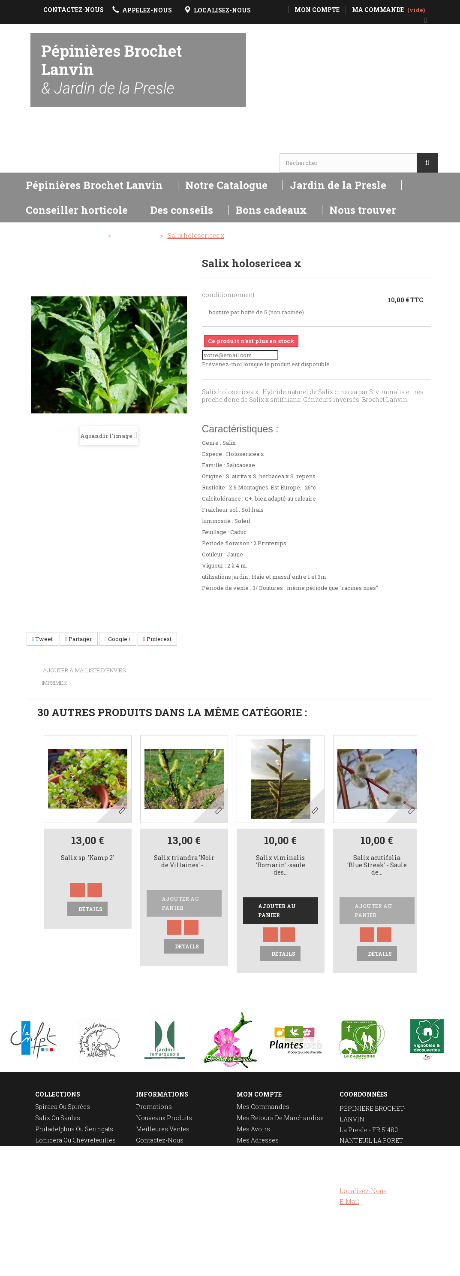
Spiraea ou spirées (62, 1107)
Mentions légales (162, 1162)
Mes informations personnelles (264, 1155)
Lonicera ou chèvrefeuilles (75, 1140)
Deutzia (46, 1151)
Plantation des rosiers (69, 1174)
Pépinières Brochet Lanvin (111, 68)
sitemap (148, 1185)
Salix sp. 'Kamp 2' (87, 858)
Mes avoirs (253, 1129)
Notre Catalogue (226, 185)
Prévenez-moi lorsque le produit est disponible (266, 364)
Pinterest (157, 639)
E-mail (349, 1201)
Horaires (55, 146)
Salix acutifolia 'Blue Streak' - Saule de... (377, 865)
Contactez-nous (159, 1140)
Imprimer (54, 682)
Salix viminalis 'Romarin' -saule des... (280, 865)
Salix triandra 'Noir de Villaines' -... (184, 861)
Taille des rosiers (62, 1162)
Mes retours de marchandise (280, 1118)
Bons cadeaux (271, 210)
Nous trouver (362, 210)
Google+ (118, 639)
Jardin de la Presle (338, 185)
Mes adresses (258, 1140)
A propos (149, 1174)
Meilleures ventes (162, 1129)
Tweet (42, 639)
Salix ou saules (57, 1118)
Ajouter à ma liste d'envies (84, 671)
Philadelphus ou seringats (74, 1129)
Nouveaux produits (164, 1118)
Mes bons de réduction (272, 1170)
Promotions (154, 1107)
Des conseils (181, 210)
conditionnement (229, 295)
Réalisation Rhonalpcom (433, 1264)
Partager (78, 639)
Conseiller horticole (77, 210)
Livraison (150, 1151)
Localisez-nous (363, 1191)
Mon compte (259, 1094)
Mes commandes (263, 1107)
